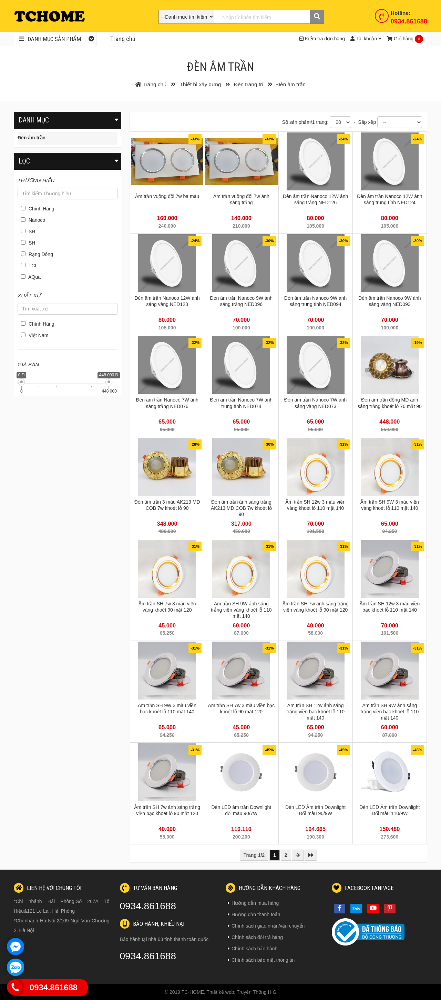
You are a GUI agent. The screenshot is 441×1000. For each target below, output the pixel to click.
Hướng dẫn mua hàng (253, 903)
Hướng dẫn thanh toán (254, 914)
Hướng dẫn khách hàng (263, 888)
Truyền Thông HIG (256, 992)
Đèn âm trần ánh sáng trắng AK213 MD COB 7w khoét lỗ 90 (241, 508)
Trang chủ (122, 38)
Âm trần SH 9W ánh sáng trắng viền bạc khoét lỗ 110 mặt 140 (389, 712)
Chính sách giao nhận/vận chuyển (266, 926)
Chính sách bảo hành (252, 948)
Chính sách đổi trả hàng (255, 937)
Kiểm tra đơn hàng (322, 38)
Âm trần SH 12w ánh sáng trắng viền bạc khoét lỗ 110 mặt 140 (315, 712)
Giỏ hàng (400, 38)
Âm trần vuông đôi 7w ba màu (167, 196)
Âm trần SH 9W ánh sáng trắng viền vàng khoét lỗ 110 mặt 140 (241, 610)
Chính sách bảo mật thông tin (261, 960)
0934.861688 (409, 21)
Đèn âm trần (31, 137)
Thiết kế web (220, 992)
